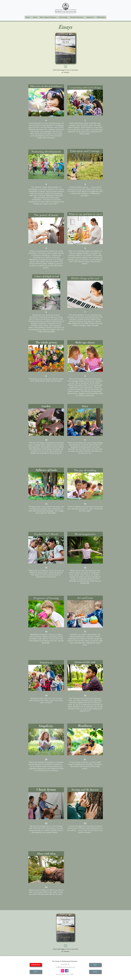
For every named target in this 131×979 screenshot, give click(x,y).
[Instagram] (62, 970)
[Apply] (95, 964)
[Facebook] (66, 970)
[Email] (36, 971)
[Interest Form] (36, 964)
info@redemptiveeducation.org (65, 967)
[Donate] (95, 971)
